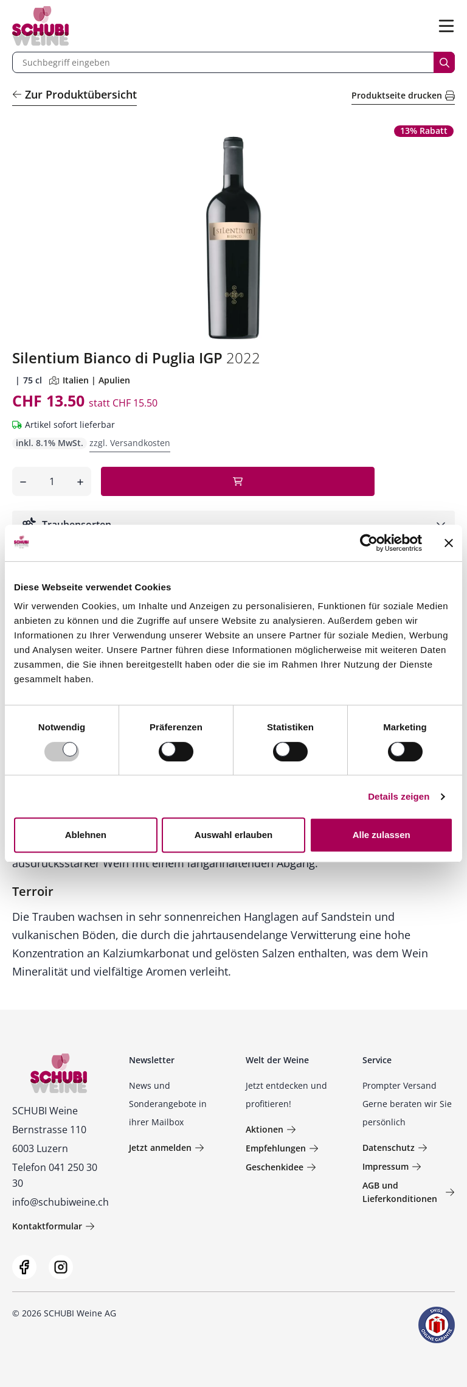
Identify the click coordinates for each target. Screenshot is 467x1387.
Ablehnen (85, 835)
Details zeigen (398, 796)
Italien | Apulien (89, 380)
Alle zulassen (381, 835)
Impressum (391, 1166)
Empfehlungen (282, 1148)
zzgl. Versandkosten (129, 443)
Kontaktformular (53, 1226)
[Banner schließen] (449, 543)
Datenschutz (394, 1147)
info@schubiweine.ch (60, 1202)
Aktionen (271, 1129)
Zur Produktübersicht (74, 94)
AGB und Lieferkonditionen (408, 1191)
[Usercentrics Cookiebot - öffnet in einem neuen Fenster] (369, 543)
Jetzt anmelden (166, 1147)
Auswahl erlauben (233, 835)
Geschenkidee (281, 1167)
